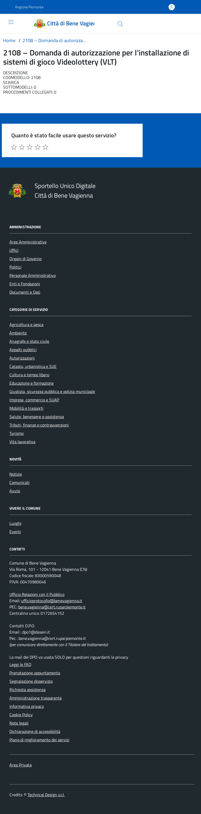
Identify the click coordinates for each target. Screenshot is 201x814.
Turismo (16, 433)
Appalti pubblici (23, 349)
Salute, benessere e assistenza (36, 416)
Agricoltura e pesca (26, 324)
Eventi (15, 531)
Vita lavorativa (22, 442)
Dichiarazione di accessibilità (34, 731)
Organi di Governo (25, 258)
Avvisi (14, 491)
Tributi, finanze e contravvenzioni (39, 425)
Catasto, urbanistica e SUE (33, 366)
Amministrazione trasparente (35, 698)
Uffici (14, 250)
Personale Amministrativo (32, 275)
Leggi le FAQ (20, 664)
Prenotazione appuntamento (34, 673)
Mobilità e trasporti (26, 408)
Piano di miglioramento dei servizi (39, 740)
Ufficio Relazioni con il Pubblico (36, 594)
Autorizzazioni (22, 358)
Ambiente (18, 333)
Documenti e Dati (24, 292)
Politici (15, 267)
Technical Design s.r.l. (46, 795)
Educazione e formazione (31, 383)
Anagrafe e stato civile (29, 341)
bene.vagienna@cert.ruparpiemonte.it (52, 607)
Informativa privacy (26, 706)
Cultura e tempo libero (29, 375)
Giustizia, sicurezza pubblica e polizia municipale (52, 391)
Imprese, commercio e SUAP (34, 400)
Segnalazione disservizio (31, 681)
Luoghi (15, 523)
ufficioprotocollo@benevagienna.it (51, 600)
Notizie (15, 474)
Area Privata (20, 765)
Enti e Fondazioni (24, 284)
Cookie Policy (21, 714)
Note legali (19, 723)
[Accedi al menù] (7, 24)
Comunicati (19, 482)
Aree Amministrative (28, 242)
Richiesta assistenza (27, 689)
